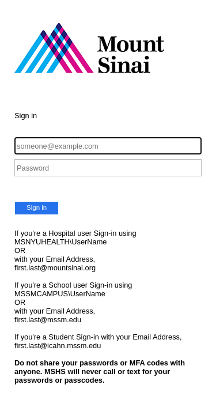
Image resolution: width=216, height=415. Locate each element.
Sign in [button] (36, 207)
